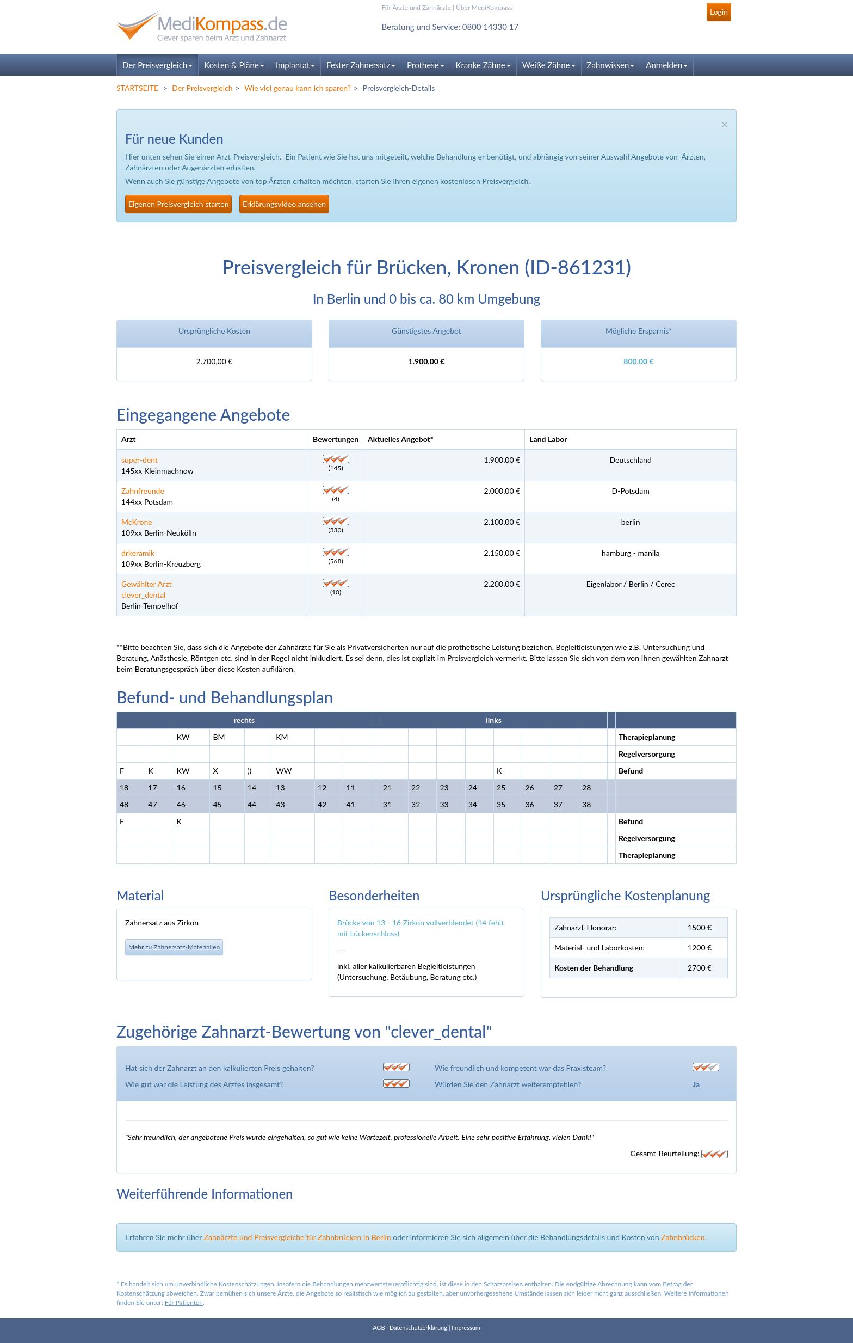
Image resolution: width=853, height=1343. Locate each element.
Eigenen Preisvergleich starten (178, 203)
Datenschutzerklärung (418, 1327)
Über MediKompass (484, 7)
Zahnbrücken (682, 1237)
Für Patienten (184, 1302)
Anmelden (667, 65)
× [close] (724, 124)
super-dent (139, 459)
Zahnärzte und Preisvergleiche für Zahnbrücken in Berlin (297, 1237)
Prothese (425, 65)
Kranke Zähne (483, 65)
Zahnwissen (611, 65)
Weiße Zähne (549, 65)
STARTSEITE (137, 88)
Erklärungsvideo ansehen (284, 203)
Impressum (466, 1327)
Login (719, 11)
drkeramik (137, 552)
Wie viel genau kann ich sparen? (297, 88)
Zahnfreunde (142, 490)
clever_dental (143, 594)
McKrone (136, 521)
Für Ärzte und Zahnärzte (416, 7)
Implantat (295, 65)
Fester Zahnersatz (360, 65)
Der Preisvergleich (157, 65)
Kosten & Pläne (234, 65)
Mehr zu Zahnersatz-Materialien (174, 947)
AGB (379, 1327)
